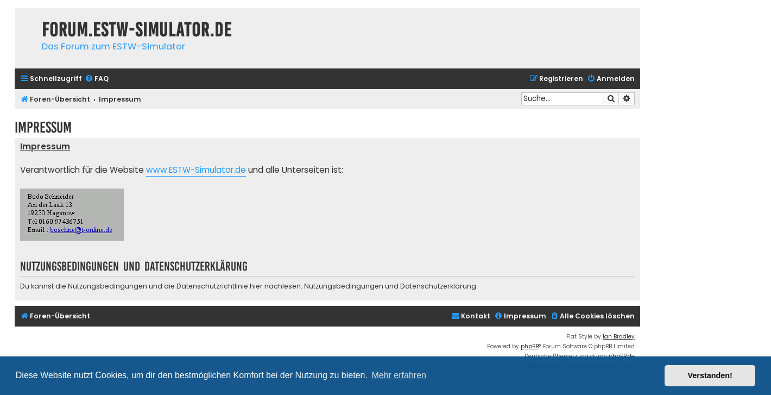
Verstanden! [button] (710, 375)
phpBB (530, 346)
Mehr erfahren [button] (398, 375)
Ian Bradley (619, 337)
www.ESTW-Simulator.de (196, 169)
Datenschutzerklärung (438, 286)
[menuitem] (97, 79)
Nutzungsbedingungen (343, 286)
